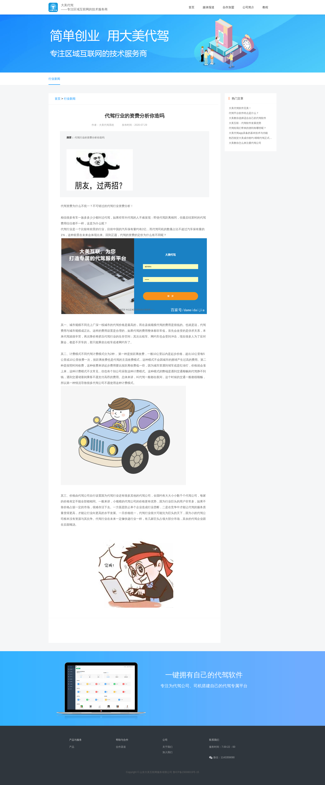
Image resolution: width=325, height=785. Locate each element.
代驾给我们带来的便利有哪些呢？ (247, 128)
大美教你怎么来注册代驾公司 (245, 143)
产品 (71, 746)
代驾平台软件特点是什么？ (244, 113)
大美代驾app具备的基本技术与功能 (248, 133)
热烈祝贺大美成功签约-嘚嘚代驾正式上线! (252, 138)
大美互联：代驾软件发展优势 (245, 123)
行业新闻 (54, 78)
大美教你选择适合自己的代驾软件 (247, 118)
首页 (191, 7)
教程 (265, 7)
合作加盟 (228, 7)
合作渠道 (121, 746)
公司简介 (248, 7)
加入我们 (167, 752)
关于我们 (167, 746)
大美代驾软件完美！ (240, 108)
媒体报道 (208, 7)
